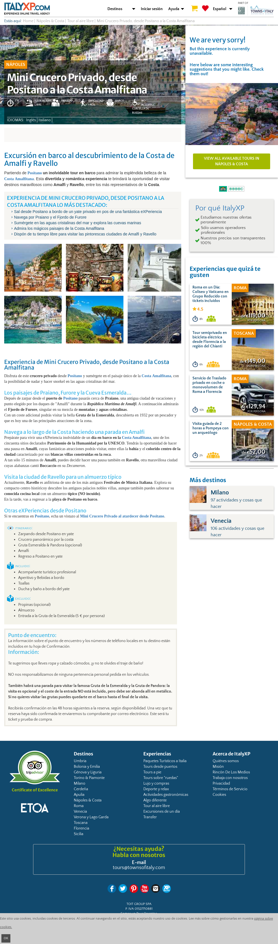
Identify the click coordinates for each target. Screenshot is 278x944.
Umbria (80, 761)
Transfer (150, 817)
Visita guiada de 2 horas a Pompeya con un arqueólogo (210, 428)
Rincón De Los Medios (231, 772)
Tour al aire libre (156, 806)
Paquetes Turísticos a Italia (165, 761)
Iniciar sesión (152, 9)
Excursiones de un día (161, 811)
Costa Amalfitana (136, 438)
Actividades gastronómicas (165, 794)
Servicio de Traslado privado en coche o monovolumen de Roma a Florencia (209, 385)
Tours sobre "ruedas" (160, 778)
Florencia (81, 828)
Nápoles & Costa (88, 800)
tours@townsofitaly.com (139, 867)
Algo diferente (155, 800)
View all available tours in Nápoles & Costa (231, 161)
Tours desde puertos (160, 766)
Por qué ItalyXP (219, 208)
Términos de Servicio (230, 789)
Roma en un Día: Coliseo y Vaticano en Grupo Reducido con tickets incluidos (210, 294)
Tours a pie (152, 772)
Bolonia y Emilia (87, 766)
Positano (70, 398)
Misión (218, 766)
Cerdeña (81, 789)
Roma (79, 806)
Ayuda (173, 9)
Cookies (219, 794)
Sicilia (78, 834)
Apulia (79, 794)
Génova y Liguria (88, 772)
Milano (79, 783)
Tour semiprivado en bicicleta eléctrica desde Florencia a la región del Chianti (209, 340)
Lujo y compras (156, 783)
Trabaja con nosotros (230, 778)
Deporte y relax (156, 789)
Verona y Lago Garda (91, 817)
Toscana (81, 823)
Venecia (80, 811)
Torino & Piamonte (89, 778)
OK (6, 938)
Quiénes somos (226, 761)
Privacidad (221, 783)
